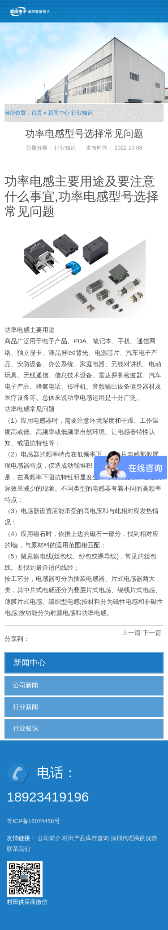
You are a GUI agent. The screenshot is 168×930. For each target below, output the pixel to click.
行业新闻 (25, 706)
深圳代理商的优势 (134, 838)
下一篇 (151, 632)
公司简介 (49, 838)
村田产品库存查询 (85, 838)
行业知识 (82, 113)
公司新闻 (25, 685)
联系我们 (18, 849)
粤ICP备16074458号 (34, 821)
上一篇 (131, 632)
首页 (36, 113)
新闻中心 (58, 113)
